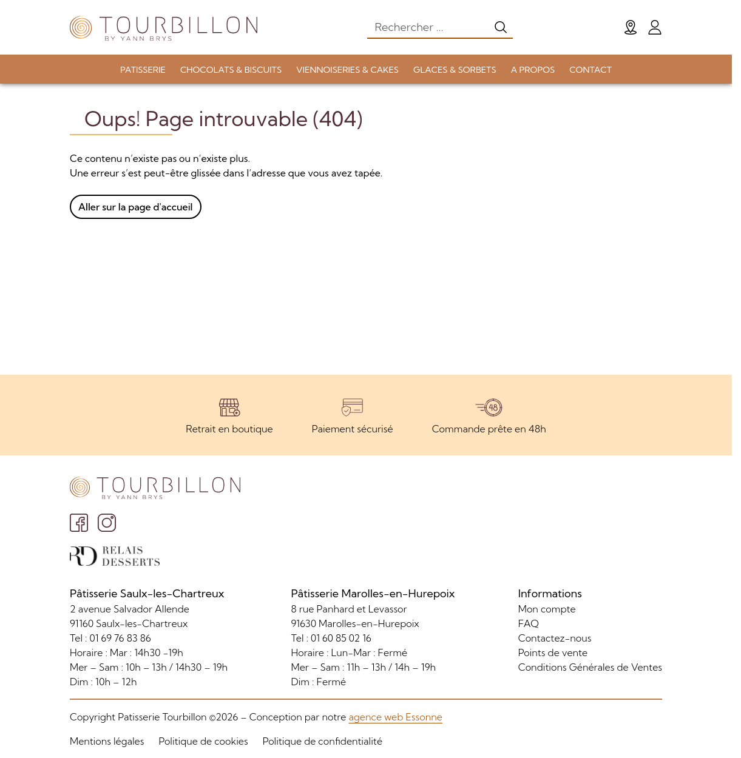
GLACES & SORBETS (454, 69)
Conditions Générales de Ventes (590, 667)
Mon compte (547, 609)
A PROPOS (533, 69)
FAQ (528, 623)
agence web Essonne (395, 717)
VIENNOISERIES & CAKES (347, 69)
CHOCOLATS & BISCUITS (231, 69)
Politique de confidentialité (322, 741)
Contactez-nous (555, 638)
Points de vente (552, 652)
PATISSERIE (143, 69)
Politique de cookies (203, 741)
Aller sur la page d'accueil (135, 207)
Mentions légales (107, 741)
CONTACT (590, 69)
